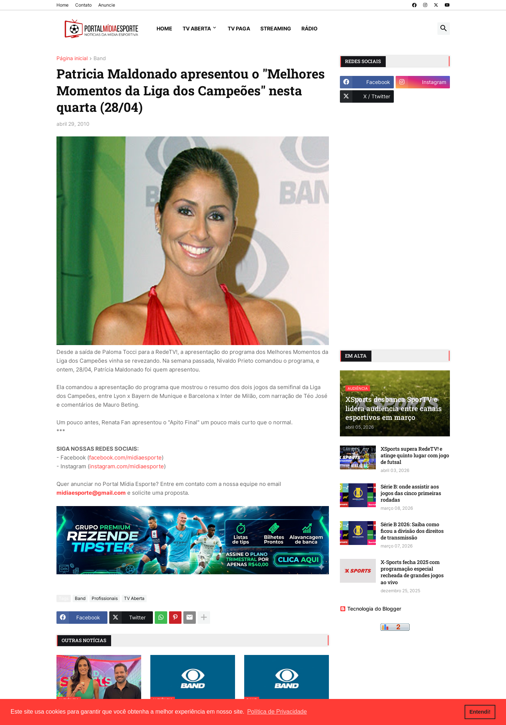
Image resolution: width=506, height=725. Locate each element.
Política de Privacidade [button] (277, 711)
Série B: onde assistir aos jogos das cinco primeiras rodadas (411, 493)
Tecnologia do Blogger (370, 608)
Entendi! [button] (480, 712)
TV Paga (239, 28)
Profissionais (105, 598)
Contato (83, 5)
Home (62, 5)
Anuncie (106, 5)
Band (100, 58)
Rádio (309, 28)
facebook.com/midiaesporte (125, 457)
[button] (443, 28)
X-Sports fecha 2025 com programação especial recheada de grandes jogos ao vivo (412, 572)
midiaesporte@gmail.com (91, 492)
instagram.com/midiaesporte (126, 466)
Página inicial (72, 58)
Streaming (275, 28)
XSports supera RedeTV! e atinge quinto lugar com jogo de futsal (415, 455)
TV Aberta (197, 28)
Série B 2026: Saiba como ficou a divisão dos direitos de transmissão (412, 531)
